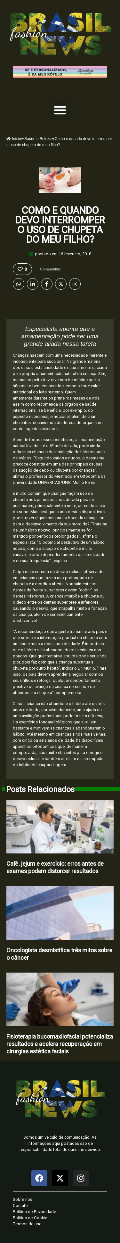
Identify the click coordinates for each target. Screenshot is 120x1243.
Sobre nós (22, 1199)
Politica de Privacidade (34, 1211)
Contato (20, 1205)
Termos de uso (27, 1223)
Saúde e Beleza (38, 139)
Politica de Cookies (31, 1217)
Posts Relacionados (40, 789)
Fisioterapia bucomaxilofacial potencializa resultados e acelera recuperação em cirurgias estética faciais (59, 1044)
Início (13, 139)
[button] (60, 110)
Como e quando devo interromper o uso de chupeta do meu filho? (60, 225)
